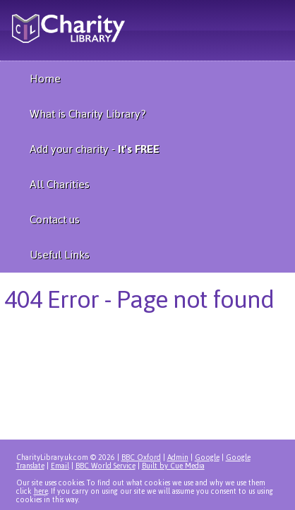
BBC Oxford (141, 457)
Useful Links (60, 255)
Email (60, 466)
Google (207, 457)
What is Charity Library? (88, 114)
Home (45, 78)
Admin (177, 457)
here (41, 491)
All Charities (60, 184)
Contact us (55, 219)
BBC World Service (106, 466)
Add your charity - (94, 149)
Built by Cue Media (173, 466)
